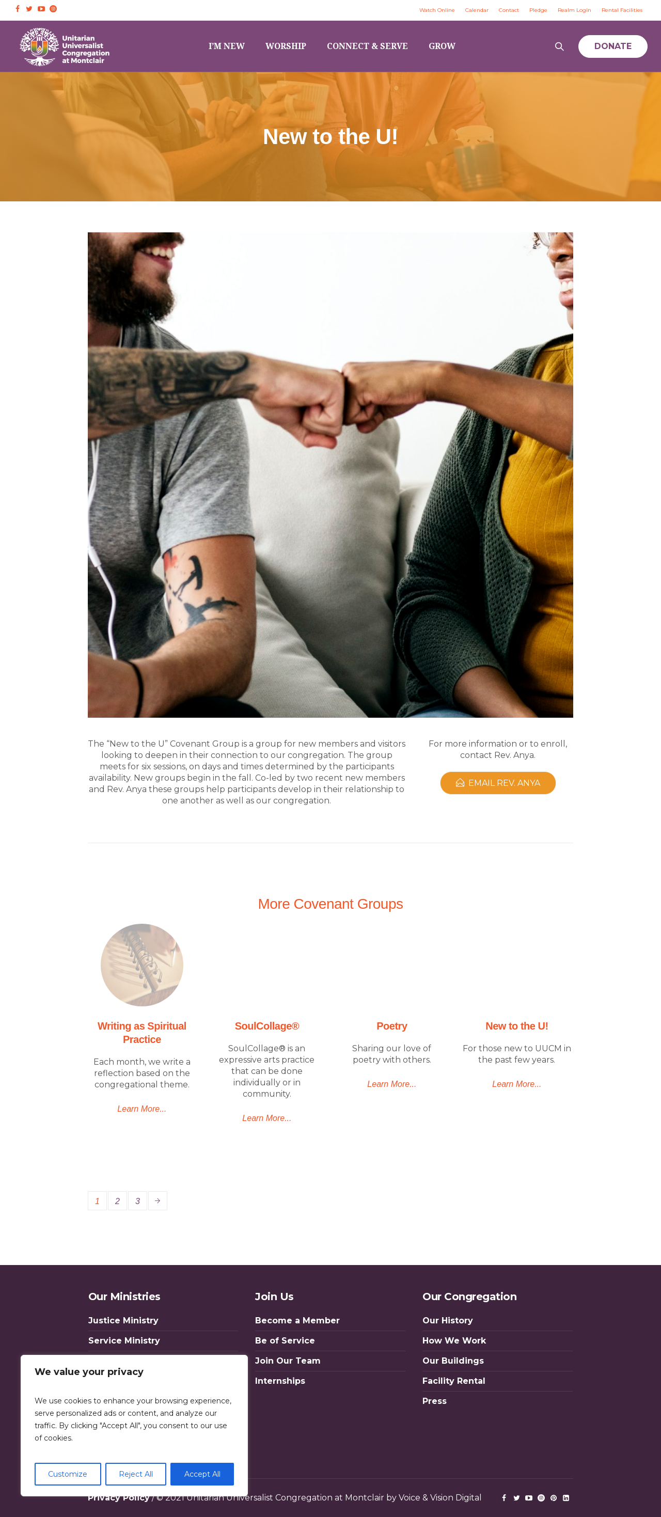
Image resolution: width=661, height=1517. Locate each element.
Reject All (136, 1474)
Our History (447, 1320)
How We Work (454, 1341)
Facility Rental (453, 1381)
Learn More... (141, 1108)
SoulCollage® (267, 1026)
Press (434, 1401)
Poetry (391, 1026)
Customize (67, 1474)
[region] (134, 1425)
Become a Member (297, 1320)
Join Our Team (288, 1361)
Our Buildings (453, 1361)
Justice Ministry (123, 1320)
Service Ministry (124, 1341)
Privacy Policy (119, 1498)
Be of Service (285, 1341)
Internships (280, 1381)
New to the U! (516, 1026)
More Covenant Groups (330, 904)
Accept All (202, 1474)
